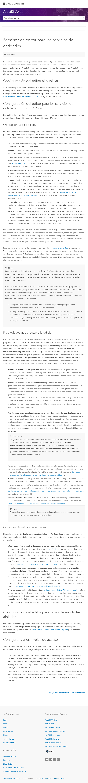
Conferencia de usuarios (13, 768)
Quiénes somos (9, 756)
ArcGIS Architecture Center (56, 746)
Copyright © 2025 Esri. (11, 778)
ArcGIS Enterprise (15, 3)
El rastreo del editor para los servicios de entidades (36, 564)
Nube (5, 735)
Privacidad (39, 778)
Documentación (9, 743)
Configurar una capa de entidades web (20, 97)
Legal (62, 778)
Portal (5, 724)
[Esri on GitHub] (54, 759)
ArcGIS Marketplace (53, 743)
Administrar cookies (52, 778)
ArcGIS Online (51, 720)
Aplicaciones (8, 739)
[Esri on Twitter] (46, 759)
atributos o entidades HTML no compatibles (62, 590)
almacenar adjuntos (59, 248)
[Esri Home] (50, 751)
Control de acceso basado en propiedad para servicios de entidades (36, 504)
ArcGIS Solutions (52, 739)
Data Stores (8, 731)
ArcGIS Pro (49, 724)
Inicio (5, 720)
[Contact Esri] (58, 759)
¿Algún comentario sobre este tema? (68, 693)
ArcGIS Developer (52, 735)
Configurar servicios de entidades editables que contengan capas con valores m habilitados (46, 491)
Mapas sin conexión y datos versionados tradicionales (37, 586)
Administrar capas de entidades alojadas (50, 629)
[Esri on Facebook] (50, 759)
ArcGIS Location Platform (55, 731)
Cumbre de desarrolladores (14, 771)
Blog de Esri (8, 764)
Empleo (6, 760)
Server (6, 727)
